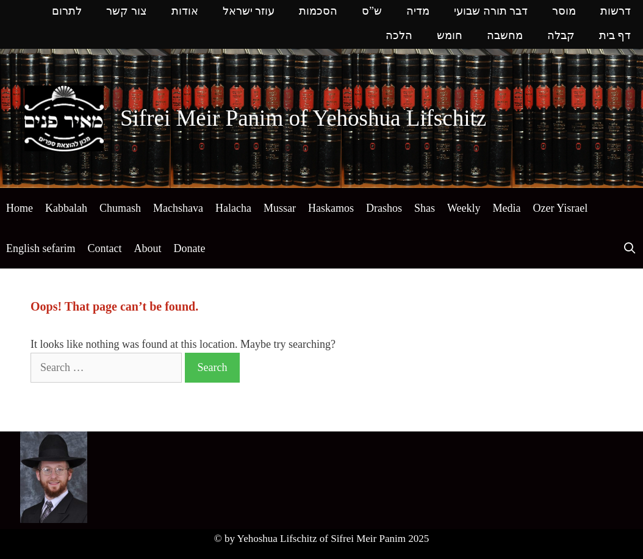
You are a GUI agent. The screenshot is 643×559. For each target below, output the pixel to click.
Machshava (178, 208)
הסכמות (318, 12)
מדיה (417, 12)
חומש (449, 36)
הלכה (399, 36)
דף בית (615, 36)
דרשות (615, 12)
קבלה (561, 36)
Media (506, 208)
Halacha (233, 208)
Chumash (120, 208)
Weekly (464, 208)
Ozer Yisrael (560, 208)
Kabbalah (66, 208)
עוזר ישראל (249, 12)
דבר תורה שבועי (491, 12)
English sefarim (40, 248)
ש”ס (372, 12)
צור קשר (126, 12)
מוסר (564, 12)
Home (19, 208)
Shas (424, 208)
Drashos (384, 208)
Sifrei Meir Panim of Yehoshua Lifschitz (303, 118)
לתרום (67, 12)
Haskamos (331, 208)
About (147, 248)
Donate (189, 248)
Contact (104, 248)
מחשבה (505, 36)
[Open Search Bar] (630, 248)
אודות (184, 12)
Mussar (280, 208)
